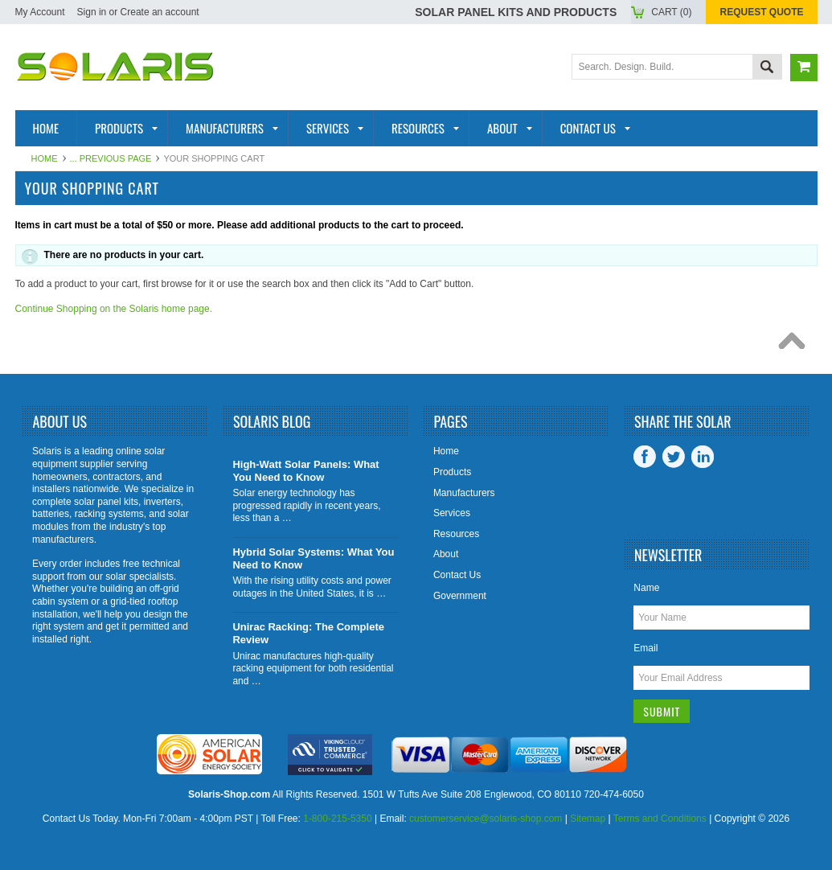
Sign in (92, 12)
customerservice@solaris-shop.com (485, 818)
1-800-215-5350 (337, 818)
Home (44, 158)
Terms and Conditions (660, 818)
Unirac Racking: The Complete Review (308, 633)
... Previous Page (111, 158)
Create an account (160, 12)
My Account (40, 12)
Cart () (671, 12)
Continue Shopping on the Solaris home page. (114, 308)
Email (645, 648)
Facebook (644, 456)
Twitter (673, 456)
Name (646, 587)
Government (459, 595)
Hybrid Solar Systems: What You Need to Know (313, 558)
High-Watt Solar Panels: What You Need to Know (305, 470)
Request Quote (761, 12)
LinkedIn (702, 456)
